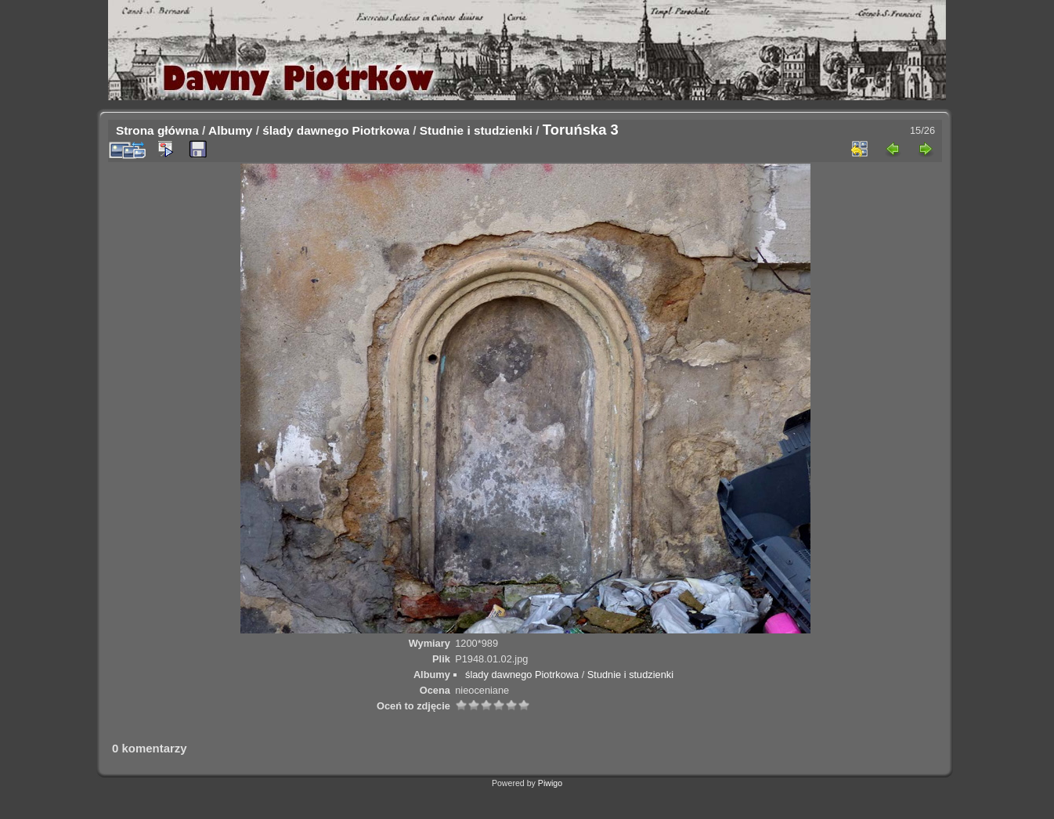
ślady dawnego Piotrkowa (336, 130)
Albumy (230, 130)
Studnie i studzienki (476, 130)
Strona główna (157, 130)
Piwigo (550, 783)
